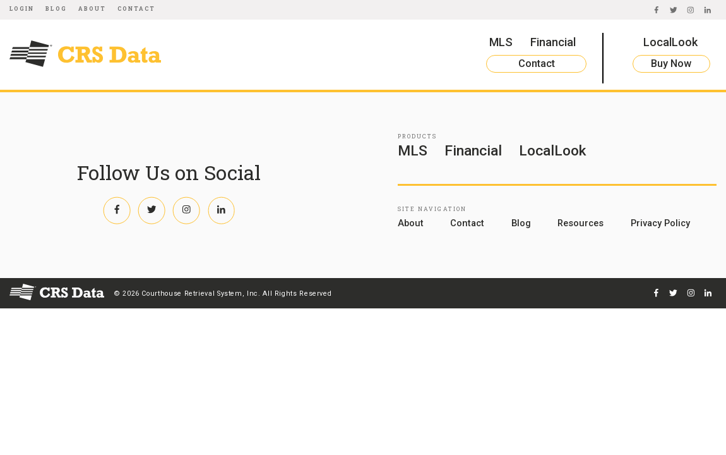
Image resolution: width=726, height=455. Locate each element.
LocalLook (670, 42)
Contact (136, 8)
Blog (55, 8)
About (92, 8)
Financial (553, 42)
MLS (501, 42)
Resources (580, 223)
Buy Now (671, 64)
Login (21, 8)
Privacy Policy (660, 223)
